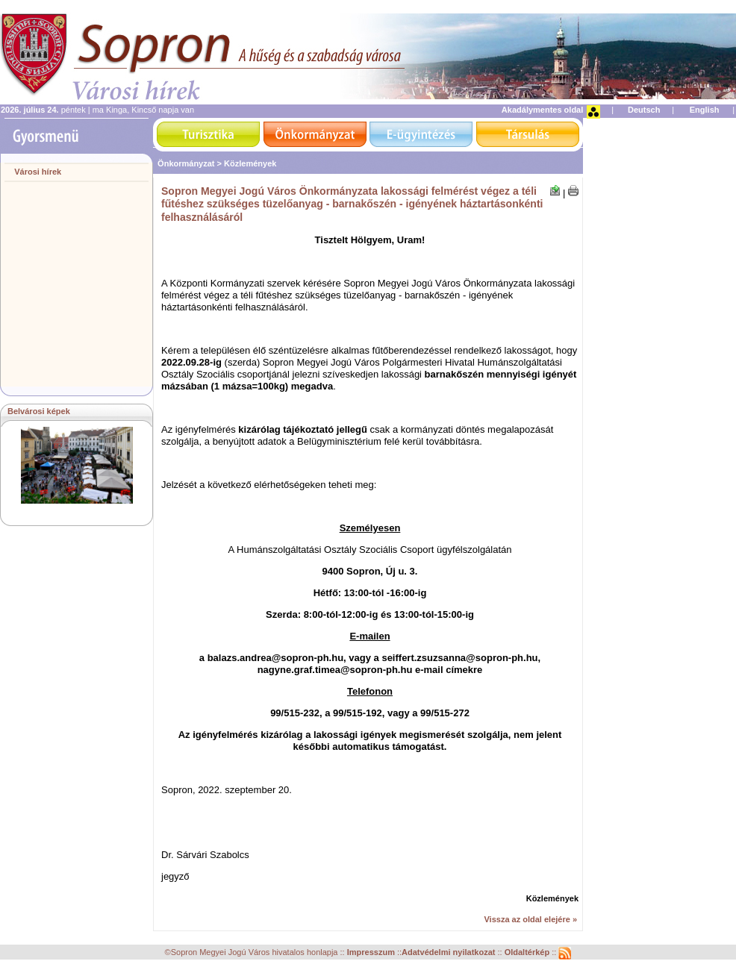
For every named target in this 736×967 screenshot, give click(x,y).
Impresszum (372, 952)
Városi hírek (37, 171)
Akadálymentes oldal (542, 109)
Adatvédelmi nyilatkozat (448, 952)
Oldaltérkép (528, 952)
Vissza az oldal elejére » (530, 919)
